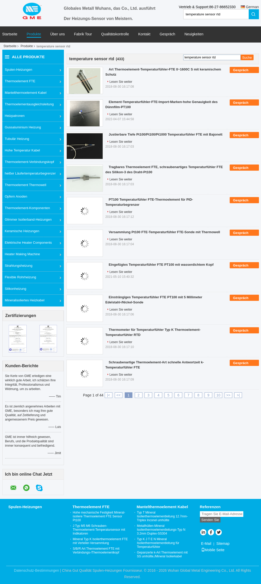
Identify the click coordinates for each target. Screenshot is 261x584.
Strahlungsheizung (19, 266)
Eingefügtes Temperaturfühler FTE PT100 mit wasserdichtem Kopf (161, 265)
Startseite (9, 34)
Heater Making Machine (22, 254)
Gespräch (167, 34)
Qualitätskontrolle (115, 34)
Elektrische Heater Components (28, 242)
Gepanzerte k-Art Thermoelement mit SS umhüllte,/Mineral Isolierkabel (162, 554)
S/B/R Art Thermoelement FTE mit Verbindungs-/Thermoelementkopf (96, 550)
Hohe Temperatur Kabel (22, 150)
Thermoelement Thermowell (25, 185)
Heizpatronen (15, 116)
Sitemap (222, 543)
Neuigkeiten (194, 34)
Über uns (57, 34)
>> (228, 395)
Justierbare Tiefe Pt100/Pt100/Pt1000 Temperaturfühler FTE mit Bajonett (166, 134)
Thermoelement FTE (20, 81)
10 (218, 395)
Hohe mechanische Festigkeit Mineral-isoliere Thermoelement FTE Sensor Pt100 (99, 516)
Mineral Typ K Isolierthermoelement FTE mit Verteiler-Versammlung (100, 541)
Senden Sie (210, 520)
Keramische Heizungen (22, 231)
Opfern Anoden (16, 196)
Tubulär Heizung (17, 139)
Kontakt (144, 34)
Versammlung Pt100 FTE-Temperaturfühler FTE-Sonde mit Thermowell (164, 232)
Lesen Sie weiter (121, 82)
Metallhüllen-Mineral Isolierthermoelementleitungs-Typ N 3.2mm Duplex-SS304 (161, 529)
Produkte (34, 34)
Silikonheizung (15, 289)
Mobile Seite (213, 550)
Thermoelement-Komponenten (27, 208)
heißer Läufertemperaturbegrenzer (30, 173)
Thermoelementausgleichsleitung (29, 104)
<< (119, 395)
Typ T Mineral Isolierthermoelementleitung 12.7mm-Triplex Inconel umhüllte (162, 516)
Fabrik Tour (83, 34)
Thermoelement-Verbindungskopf (29, 162)
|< (108, 395)
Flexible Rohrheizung (20, 277)
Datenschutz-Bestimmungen (36, 570)
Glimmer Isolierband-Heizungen (28, 219)
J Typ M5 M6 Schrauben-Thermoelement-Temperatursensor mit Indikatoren (99, 529)
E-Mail (206, 543)
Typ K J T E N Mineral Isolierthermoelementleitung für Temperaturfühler (158, 543)
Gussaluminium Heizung (23, 127)
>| (238, 395)
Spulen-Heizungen (18, 69)
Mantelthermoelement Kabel (26, 93)
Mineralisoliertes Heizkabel (25, 300)
